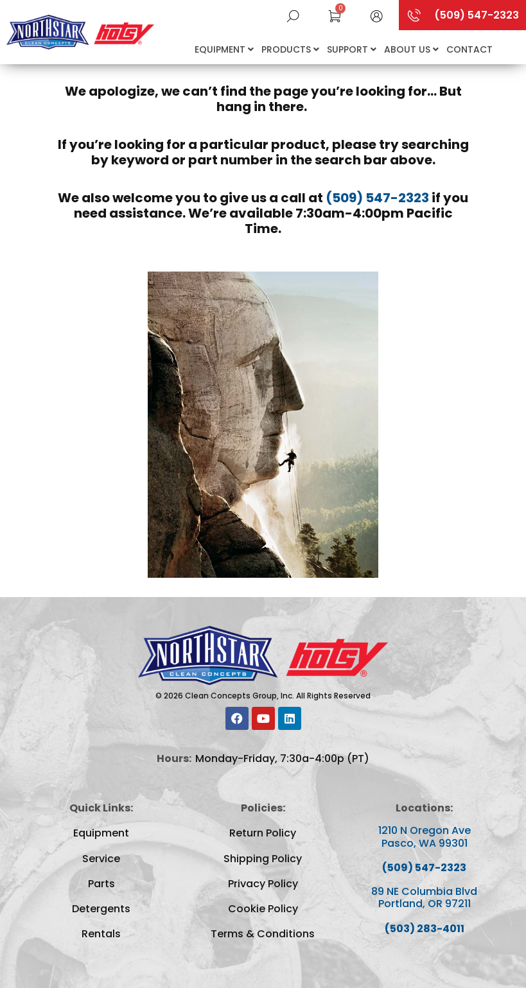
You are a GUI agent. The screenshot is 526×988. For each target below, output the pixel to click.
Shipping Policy (263, 859)
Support (351, 49)
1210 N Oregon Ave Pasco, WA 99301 (424, 836)
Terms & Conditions (263, 934)
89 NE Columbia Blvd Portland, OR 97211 (424, 897)
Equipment (224, 49)
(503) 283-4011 (424, 928)
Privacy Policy (263, 884)
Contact (469, 49)
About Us (411, 49)
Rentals (101, 934)
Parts (101, 884)
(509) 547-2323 (377, 198)
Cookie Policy (263, 909)
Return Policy (262, 833)
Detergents (101, 909)
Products (290, 49)
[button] (376, 15)
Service (101, 859)
